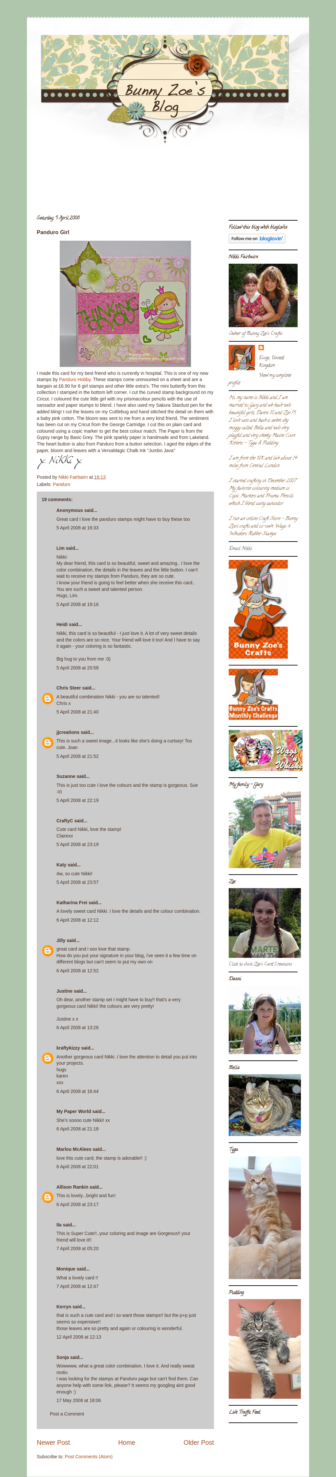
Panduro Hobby (75, 379)
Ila (59, 1224)
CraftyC (64, 820)
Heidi (62, 624)
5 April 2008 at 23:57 (77, 882)
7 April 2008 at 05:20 (77, 1248)
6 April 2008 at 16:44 (77, 1091)
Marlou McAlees (74, 1149)
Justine (64, 991)
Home (126, 1442)
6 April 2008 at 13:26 (77, 1027)
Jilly (60, 940)
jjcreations (67, 732)
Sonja (62, 1357)
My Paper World (73, 1111)
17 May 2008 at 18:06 (78, 1400)
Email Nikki (240, 549)
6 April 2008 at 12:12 (77, 920)
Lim (60, 548)
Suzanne (65, 776)
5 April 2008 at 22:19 (77, 800)
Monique (65, 1268)
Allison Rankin (72, 1187)
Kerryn (63, 1306)
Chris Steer (68, 687)
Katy (61, 864)
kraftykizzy (68, 1048)
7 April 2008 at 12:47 (77, 1286)
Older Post (198, 1442)
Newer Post (53, 1442)
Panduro (61, 484)
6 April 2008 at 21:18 (77, 1128)
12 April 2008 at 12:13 (78, 1337)
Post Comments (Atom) (89, 1456)
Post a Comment (67, 1413)
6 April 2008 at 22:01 (77, 1166)
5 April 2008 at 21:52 (77, 756)
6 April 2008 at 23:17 (77, 1204)
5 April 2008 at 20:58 (77, 667)
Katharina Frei (71, 902)
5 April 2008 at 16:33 (77, 527)
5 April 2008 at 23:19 (77, 844)
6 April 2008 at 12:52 (77, 970)
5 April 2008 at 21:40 (77, 711)
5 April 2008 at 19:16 (77, 604)
